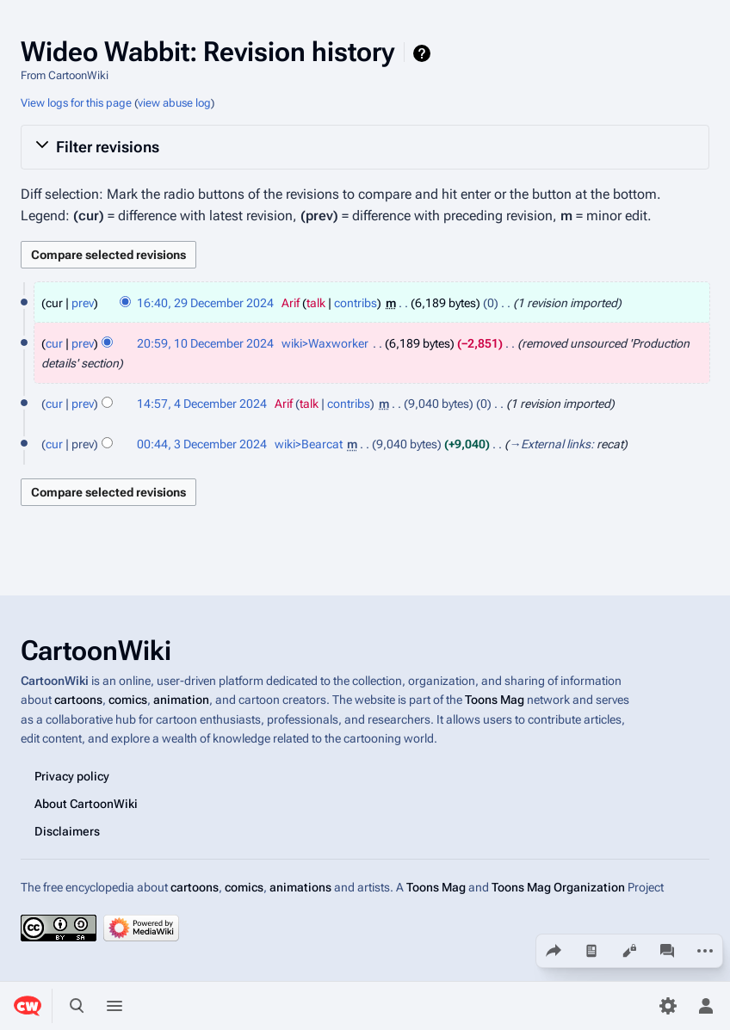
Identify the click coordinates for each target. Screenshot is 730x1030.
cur (54, 343)
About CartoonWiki (86, 803)
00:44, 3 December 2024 (202, 444)
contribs (355, 303)
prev (82, 303)
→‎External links (550, 444)
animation (181, 699)
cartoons (78, 699)
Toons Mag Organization (558, 886)
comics (127, 699)
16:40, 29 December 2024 (205, 303)
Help (424, 53)
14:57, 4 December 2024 (202, 403)
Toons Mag (494, 699)
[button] (365, 147)
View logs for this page (76, 102)
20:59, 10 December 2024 (205, 343)
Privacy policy (71, 775)
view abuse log (174, 102)
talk (315, 303)
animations (300, 886)
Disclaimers (67, 830)
